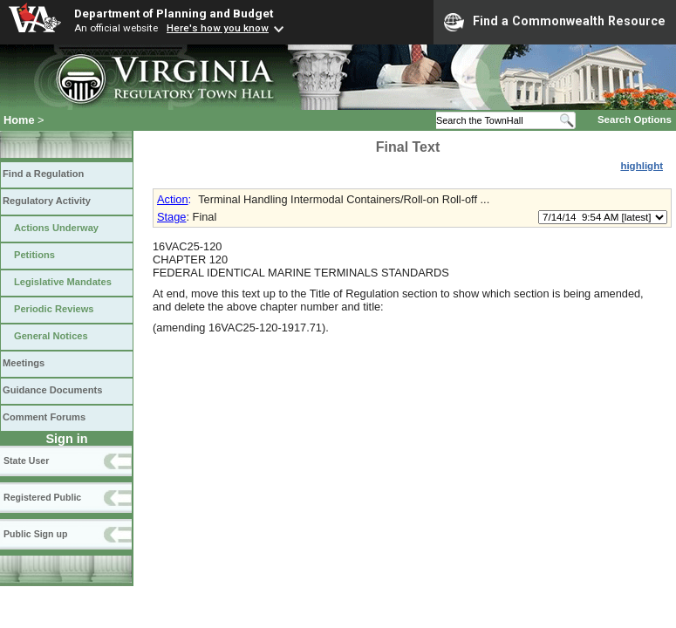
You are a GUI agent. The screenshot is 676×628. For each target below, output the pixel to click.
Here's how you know (218, 28)
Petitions (34, 254)
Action (172, 199)
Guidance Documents (52, 390)
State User (26, 460)
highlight (641, 165)
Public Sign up (35, 534)
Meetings (23, 363)
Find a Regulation (43, 173)
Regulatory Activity (47, 200)
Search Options (634, 119)
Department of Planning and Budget (173, 13)
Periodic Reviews (54, 309)
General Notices (51, 336)
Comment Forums (44, 417)
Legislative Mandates (63, 281)
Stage (171, 216)
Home (19, 119)
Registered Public (42, 497)
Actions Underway (56, 227)
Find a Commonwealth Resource (555, 22)
